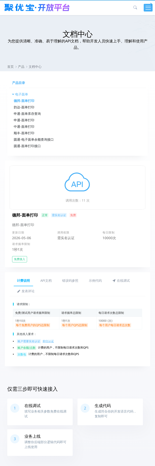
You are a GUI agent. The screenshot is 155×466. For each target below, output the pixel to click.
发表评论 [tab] (26, 291)
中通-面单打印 (24, 127)
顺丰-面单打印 (24, 133)
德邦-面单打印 (24, 101)
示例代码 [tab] (95, 281)
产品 (21, 67)
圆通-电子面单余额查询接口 (34, 139)
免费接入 (19, 259)
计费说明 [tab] (23, 281)
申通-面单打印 (24, 120)
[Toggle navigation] (148, 8)
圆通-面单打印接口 (27, 146)
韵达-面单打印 (24, 107)
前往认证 (48, 341)
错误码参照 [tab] (70, 281)
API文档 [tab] (46, 281)
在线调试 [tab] (121, 281)
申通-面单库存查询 (27, 114)
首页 (10, 67)
